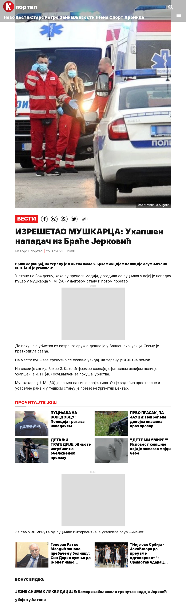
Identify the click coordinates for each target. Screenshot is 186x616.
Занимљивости (77, 17)
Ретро (52, 17)
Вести (22, 17)
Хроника (134, 17)
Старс (37, 17)
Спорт (116, 17)
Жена (101, 17)
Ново (9, 17)
